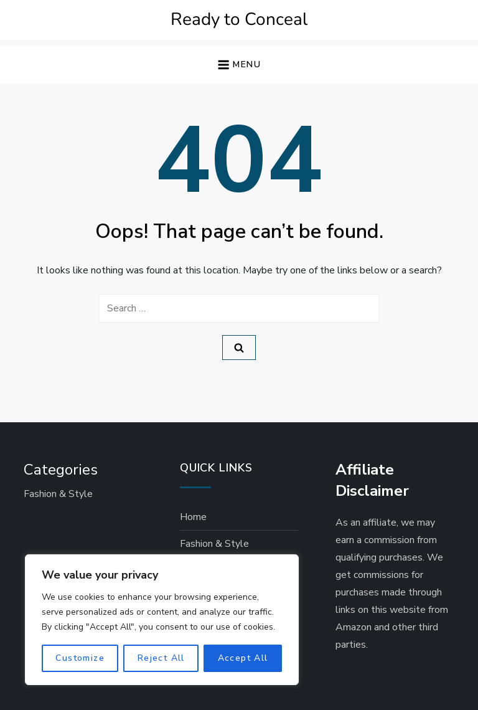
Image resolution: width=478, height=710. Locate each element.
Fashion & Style (58, 494)
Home (193, 517)
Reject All (161, 658)
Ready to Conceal (239, 19)
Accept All (243, 658)
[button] (239, 65)
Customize (80, 658)
